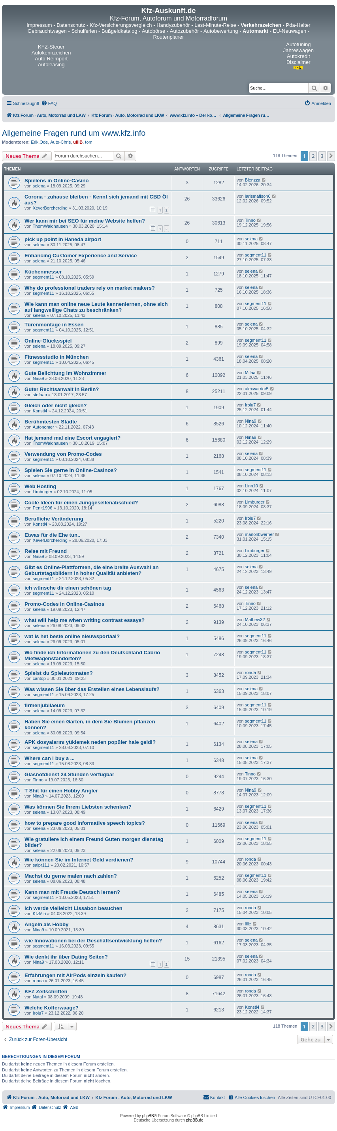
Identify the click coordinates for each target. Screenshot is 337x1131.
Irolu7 (250, 405)
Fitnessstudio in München (56, 357)
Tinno (250, 220)
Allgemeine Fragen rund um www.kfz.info (74, 133)
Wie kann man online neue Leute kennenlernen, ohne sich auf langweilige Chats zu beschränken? (96, 307)
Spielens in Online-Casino (56, 181)
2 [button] (313, 155)
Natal (38, 996)
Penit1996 (43, 508)
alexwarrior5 (257, 388)
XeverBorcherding (50, 208)
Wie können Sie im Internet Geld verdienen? (78, 860)
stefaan (40, 394)
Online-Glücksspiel (48, 341)
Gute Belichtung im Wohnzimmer (65, 373)
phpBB (148, 1116)
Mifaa (250, 372)
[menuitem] (49, 103)
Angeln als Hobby (46, 924)
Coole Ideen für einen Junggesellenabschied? (81, 503)
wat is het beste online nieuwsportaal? (72, 636)
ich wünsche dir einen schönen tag (67, 588)
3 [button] (322, 155)
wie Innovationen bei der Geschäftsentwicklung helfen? (93, 941)
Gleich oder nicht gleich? (55, 405)
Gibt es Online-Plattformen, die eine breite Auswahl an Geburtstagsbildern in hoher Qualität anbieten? (91, 570)
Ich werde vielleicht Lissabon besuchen (73, 908)
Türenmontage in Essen (54, 325)
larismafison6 (258, 196)
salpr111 (41, 865)
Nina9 (38, 378)
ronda (250, 672)
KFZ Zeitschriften (45, 991)
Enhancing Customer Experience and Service (80, 255)
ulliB (78, 142)
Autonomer (43, 427)
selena (39, 186)
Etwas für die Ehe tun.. (52, 535)
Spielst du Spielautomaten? (58, 673)
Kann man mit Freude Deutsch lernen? (72, 892)
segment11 (255, 255)
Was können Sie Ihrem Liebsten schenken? (78, 807)
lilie (248, 923)
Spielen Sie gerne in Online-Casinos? (70, 470)
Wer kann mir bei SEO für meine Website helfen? (84, 221)
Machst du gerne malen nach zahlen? (70, 876)
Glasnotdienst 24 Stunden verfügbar (69, 774)
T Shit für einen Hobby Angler (61, 791)
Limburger (43, 491)
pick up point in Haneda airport (62, 239)
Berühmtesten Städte (50, 422)
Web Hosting (40, 486)
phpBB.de (194, 1120)
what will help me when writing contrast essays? (84, 620)
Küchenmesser (43, 272)
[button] (331, 156)
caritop (39, 678)
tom (88, 142)
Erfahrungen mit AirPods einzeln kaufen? (75, 975)
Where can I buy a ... (49, 758)
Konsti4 (40, 410)
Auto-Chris (60, 142)
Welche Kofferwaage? (51, 1008)
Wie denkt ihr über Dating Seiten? (66, 957)
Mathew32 (255, 619)
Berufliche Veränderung (53, 519)
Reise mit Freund (45, 551)
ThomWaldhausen (50, 226)
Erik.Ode (39, 142)
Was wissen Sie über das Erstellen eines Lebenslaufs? (92, 689)
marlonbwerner (259, 534)
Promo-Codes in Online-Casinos (64, 604)
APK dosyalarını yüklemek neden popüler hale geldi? (90, 742)
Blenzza (252, 180)
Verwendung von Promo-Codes (63, 454)
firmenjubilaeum (44, 705)
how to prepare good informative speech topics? (84, 823)
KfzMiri (39, 913)
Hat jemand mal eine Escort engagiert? (72, 438)
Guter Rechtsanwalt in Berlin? (61, 389)
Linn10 (251, 485)
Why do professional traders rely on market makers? (89, 288)
